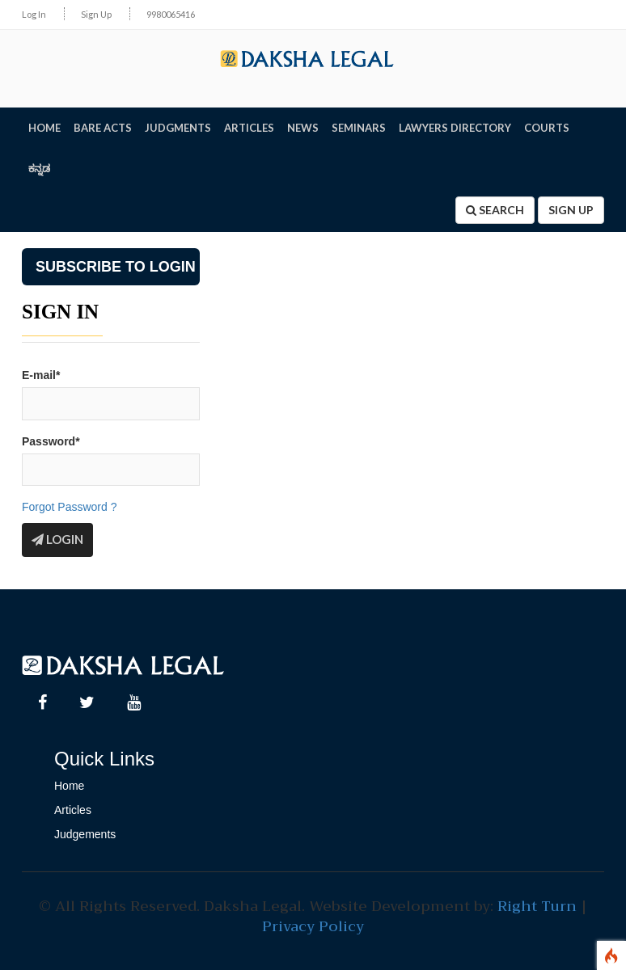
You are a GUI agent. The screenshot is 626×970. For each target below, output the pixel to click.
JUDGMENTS (178, 127)
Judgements (85, 834)
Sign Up (96, 14)
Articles (72, 809)
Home (69, 785)
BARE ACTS (103, 127)
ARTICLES (249, 127)
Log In (34, 14)
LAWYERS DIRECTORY (455, 127)
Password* (51, 441)
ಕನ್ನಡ (39, 168)
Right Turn (537, 906)
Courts (546, 127)
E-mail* (41, 375)
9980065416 (170, 14)
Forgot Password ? (69, 506)
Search (495, 210)
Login (57, 539)
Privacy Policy (313, 926)
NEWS (303, 127)
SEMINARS (359, 127)
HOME (44, 127)
